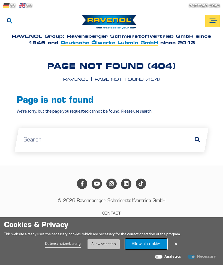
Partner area (204, 6)
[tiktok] (141, 184)
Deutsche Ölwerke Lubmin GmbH (109, 43)
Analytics (172, 257)
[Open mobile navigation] (212, 21)
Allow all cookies (146, 244)
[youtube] (97, 184)
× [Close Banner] (175, 244)
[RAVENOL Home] (110, 24)
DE (9, 6)
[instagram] (111, 184)
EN (25, 6)
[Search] (9, 21)
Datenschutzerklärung (63, 244)
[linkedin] (126, 184)
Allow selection (103, 244)
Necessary (206, 257)
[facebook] (82, 184)
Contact (111, 214)
